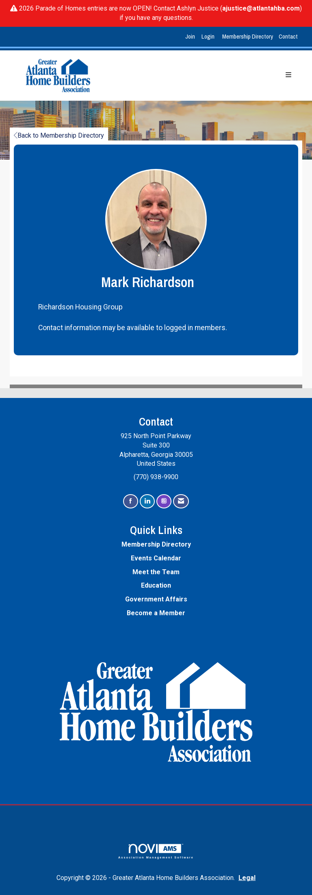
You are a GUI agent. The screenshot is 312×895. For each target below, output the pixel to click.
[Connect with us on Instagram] (163, 501)
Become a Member (156, 613)
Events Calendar (156, 558)
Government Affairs (156, 599)
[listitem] (191, 36)
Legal (247, 878)
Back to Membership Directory (59, 135)
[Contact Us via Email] (181, 501)
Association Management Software (156, 851)
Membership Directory (247, 36)
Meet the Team (156, 572)
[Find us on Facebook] (130, 501)
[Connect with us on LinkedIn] (147, 501)
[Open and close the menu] (203, 75)
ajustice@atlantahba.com (261, 8)
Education (156, 585)
